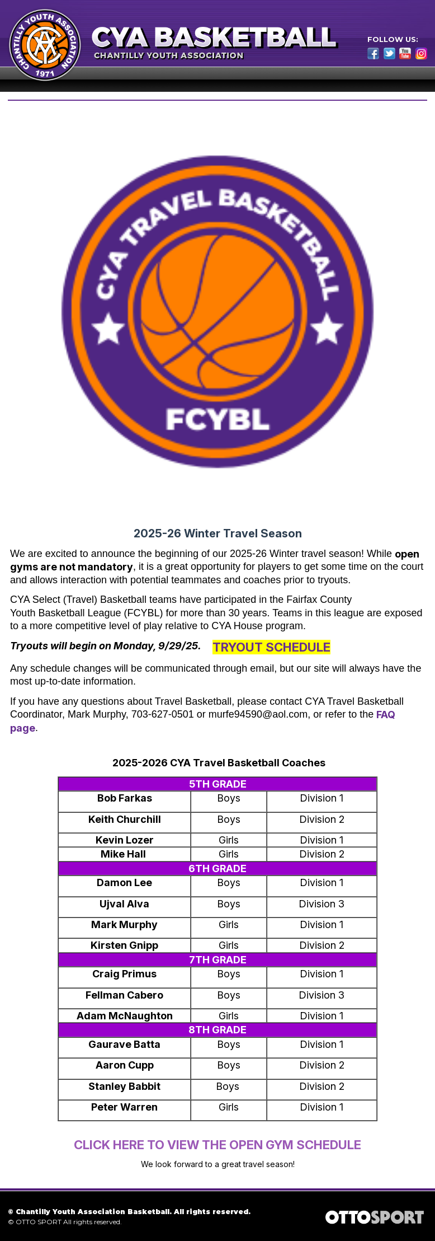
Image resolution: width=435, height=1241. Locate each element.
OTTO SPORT (39, 1221)
